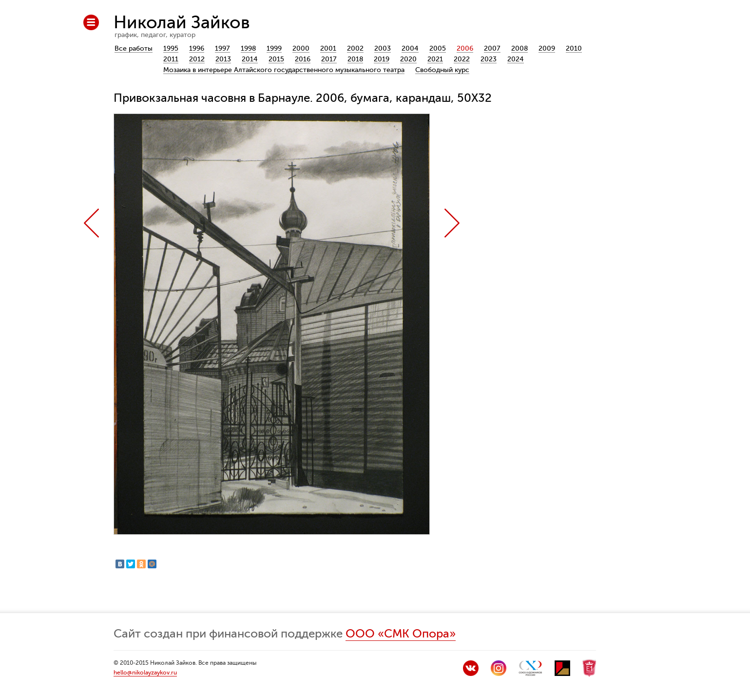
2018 (355, 59)
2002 (355, 48)
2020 (408, 59)
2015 (276, 59)
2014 (250, 59)
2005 (437, 48)
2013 (223, 59)
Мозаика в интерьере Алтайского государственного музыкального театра (283, 70)
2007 (492, 48)
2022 (462, 59)
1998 (248, 48)
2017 (329, 59)
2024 (515, 59)
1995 (170, 48)
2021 (435, 59)
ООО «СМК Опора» (401, 633)
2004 (410, 48)
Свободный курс (442, 70)
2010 (574, 48)
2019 (381, 59)
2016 (302, 59)
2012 (197, 59)
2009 (546, 48)
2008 (519, 48)
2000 (300, 48)
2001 (328, 48)
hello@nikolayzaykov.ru (145, 672)
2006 (465, 48)
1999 (274, 48)
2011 (170, 59)
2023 (489, 59)
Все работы (134, 48)
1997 (222, 48)
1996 (196, 48)
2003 (382, 48)
